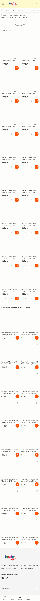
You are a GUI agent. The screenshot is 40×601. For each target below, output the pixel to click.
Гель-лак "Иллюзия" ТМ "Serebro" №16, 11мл (29, 290)
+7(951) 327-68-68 (29, 565)
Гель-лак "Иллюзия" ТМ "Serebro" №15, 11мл (9, 290)
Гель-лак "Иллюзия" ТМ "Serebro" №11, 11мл (9, 224)
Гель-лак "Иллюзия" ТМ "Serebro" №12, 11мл (29, 224)
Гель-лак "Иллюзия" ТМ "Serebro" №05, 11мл (9, 125)
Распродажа (21, 10)
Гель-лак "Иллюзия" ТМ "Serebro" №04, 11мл (29, 92)
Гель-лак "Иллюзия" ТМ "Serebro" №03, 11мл (9, 92)
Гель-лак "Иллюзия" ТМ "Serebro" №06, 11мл (29, 125)
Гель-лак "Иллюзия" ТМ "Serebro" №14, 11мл (29, 257)
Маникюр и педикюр (17, 15)
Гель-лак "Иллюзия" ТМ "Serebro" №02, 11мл (29, 59)
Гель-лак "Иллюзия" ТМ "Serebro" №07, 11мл (9, 158)
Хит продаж (5, 10)
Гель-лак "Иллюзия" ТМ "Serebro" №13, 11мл (9, 257)
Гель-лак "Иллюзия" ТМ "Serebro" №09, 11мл (9, 191)
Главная (4, 15)
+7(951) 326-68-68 (9, 565)
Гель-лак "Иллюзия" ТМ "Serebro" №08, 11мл (29, 158)
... (28, 15)
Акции (13, 10)
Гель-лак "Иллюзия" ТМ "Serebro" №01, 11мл (9, 59)
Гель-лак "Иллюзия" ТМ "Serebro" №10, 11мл (29, 191)
